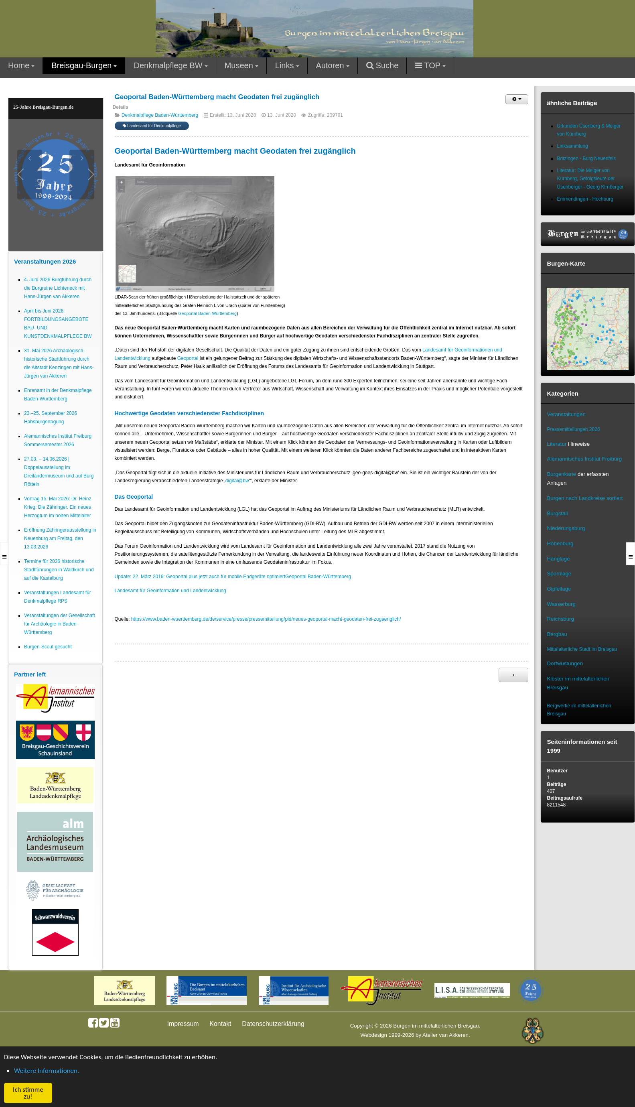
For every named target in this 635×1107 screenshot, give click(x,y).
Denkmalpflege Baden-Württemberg (160, 115)
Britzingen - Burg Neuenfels (586, 158)
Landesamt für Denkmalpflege (152, 126)
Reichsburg (560, 619)
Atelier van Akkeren (445, 1035)
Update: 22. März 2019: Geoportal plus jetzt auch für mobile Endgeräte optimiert (200, 576)
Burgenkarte (561, 474)
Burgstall (557, 513)
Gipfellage (559, 589)
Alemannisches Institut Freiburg (584, 459)
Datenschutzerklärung (273, 1023)
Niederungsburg (566, 528)
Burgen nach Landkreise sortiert (585, 498)
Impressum (183, 1023)
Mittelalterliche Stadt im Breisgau (582, 649)
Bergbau (557, 634)
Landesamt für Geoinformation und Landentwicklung (170, 590)
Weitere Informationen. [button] (46, 1070)
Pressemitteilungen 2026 (573, 429)
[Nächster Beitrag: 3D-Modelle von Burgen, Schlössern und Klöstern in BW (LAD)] (513, 675)
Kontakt (220, 1023)
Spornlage (559, 574)
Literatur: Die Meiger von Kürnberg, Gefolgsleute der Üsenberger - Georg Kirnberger (590, 179)
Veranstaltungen (566, 414)
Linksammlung (572, 146)
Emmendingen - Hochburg (585, 199)
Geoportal (188, 358)
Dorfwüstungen (565, 663)
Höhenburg (560, 543)
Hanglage (558, 559)
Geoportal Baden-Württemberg (207, 313)
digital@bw (237, 480)
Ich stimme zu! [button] (28, 1093)
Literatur (556, 444)
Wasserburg (561, 604)
